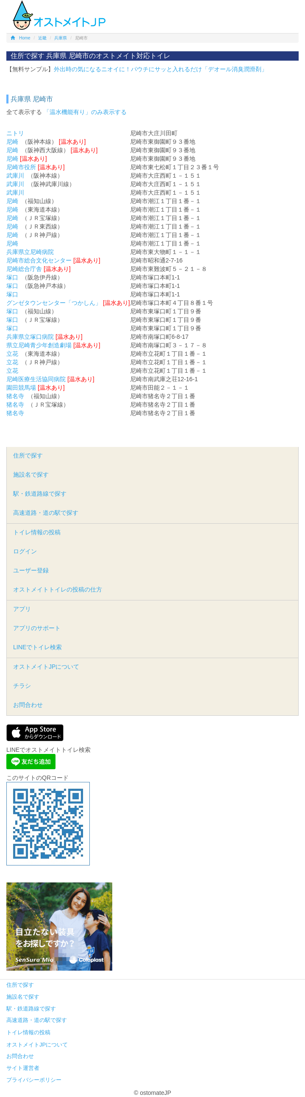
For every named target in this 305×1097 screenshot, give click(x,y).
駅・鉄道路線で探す (40, 493)
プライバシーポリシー (33, 1080)
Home (20, 38)
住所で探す (28, 455)
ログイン (25, 551)
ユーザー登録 (31, 570)
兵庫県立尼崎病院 (30, 251)
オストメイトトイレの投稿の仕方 (57, 589)
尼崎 (12, 141)
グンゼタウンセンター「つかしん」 (53, 302)
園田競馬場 (21, 387)
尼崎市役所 (21, 167)
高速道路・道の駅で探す (45, 512)
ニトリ (15, 133)
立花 (12, 353)
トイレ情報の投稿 (37, 532)
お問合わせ (28, 704)
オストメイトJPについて (46, 666)
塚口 (12, 277)
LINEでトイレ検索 (37, 647)
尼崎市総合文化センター (39, 260)
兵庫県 (60, 38)
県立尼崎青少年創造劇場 (39, 345)
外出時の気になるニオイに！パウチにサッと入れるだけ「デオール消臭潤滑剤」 (160, 69)
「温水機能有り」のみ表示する (85, 112)
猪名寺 (15, 396)
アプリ (22, 609)
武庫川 (15, 175)
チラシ (22, 685)
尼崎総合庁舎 (24, 268)
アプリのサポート (37, 628)
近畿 (42, 38)
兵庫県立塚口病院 (30, 336)
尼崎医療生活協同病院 (36, 379)
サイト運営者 (22, 1068)
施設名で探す (31, 474)
